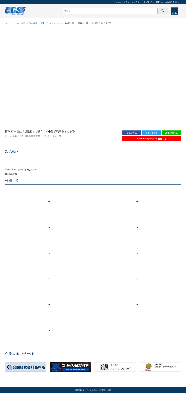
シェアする (132, 133)
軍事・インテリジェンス (50, 23)
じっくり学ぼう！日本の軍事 (25, 23)
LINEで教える (171, 133)
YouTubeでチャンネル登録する (151, 139)
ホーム (7, 23)
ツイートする (151, 133)
